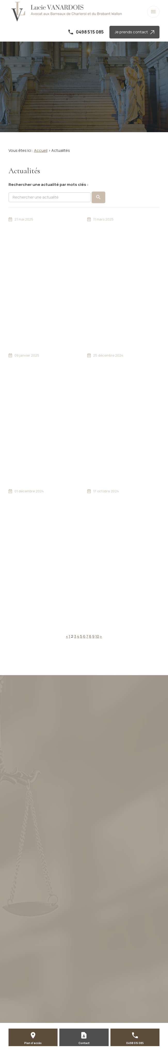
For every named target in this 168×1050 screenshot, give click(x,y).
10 (97, 636)
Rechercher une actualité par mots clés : (49, 184)
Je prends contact (134, 32)
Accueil (40, 150)
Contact (84, 1043)
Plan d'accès (33, 1043)
